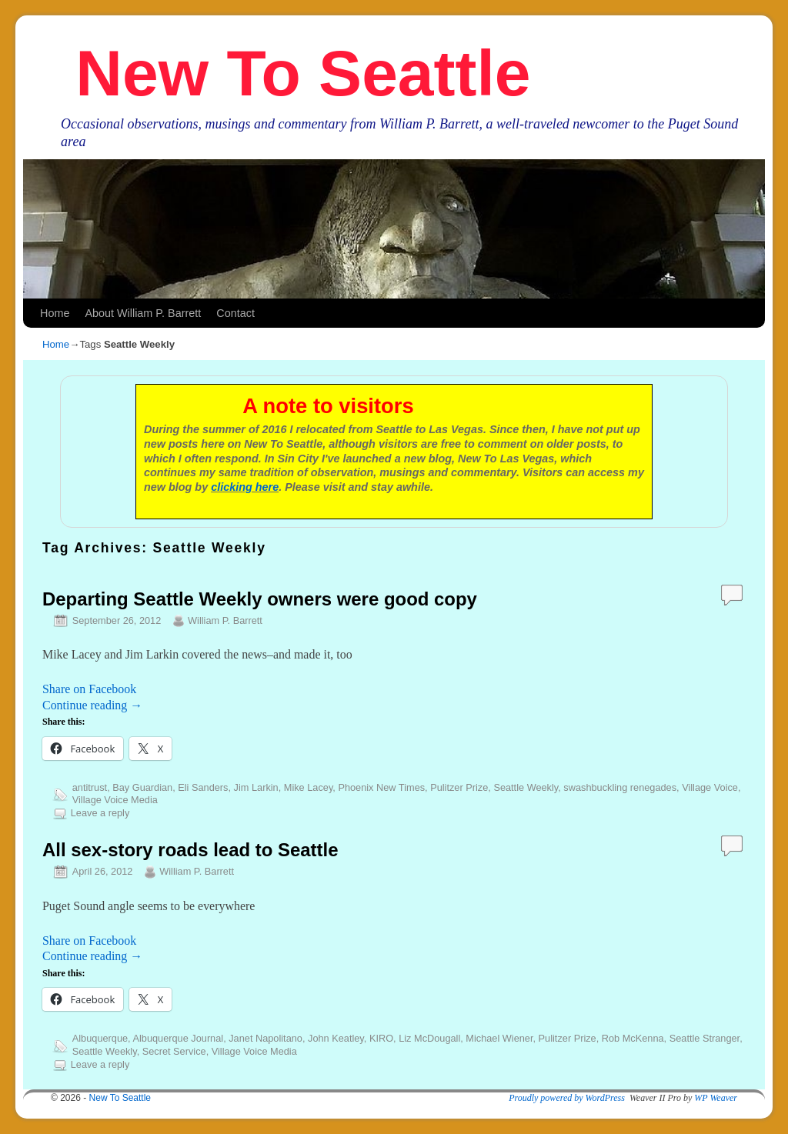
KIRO (381, 1038)
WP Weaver (715, 1097)
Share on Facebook (89, 688)
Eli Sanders (203, 787)
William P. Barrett (225, 620)
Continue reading (92, 705)
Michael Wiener (499, 1038)
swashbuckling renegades (619, 787)
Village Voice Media (115, 799)
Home (54, 313)
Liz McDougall (429, 1038)
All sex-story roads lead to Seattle (190, 849)
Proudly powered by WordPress (567, 1097)
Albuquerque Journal (177, 1038)
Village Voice (710, 787)
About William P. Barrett (143, 313)
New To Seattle (302, 73)
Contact (235, 313)
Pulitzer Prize (459, 787)
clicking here (245, 487)
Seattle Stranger (704, 1038)
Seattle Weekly (525, 787)
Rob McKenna (633, 1038)
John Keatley (336, 1038)
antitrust (89, 787)
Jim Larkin (256, 787)
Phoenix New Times (381, 787)
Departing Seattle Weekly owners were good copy (259, 599)
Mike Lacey (308, 787)
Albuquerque (100, 1038)
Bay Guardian (142, 787)
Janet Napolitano (265, 1038)
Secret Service (174, 1051)
